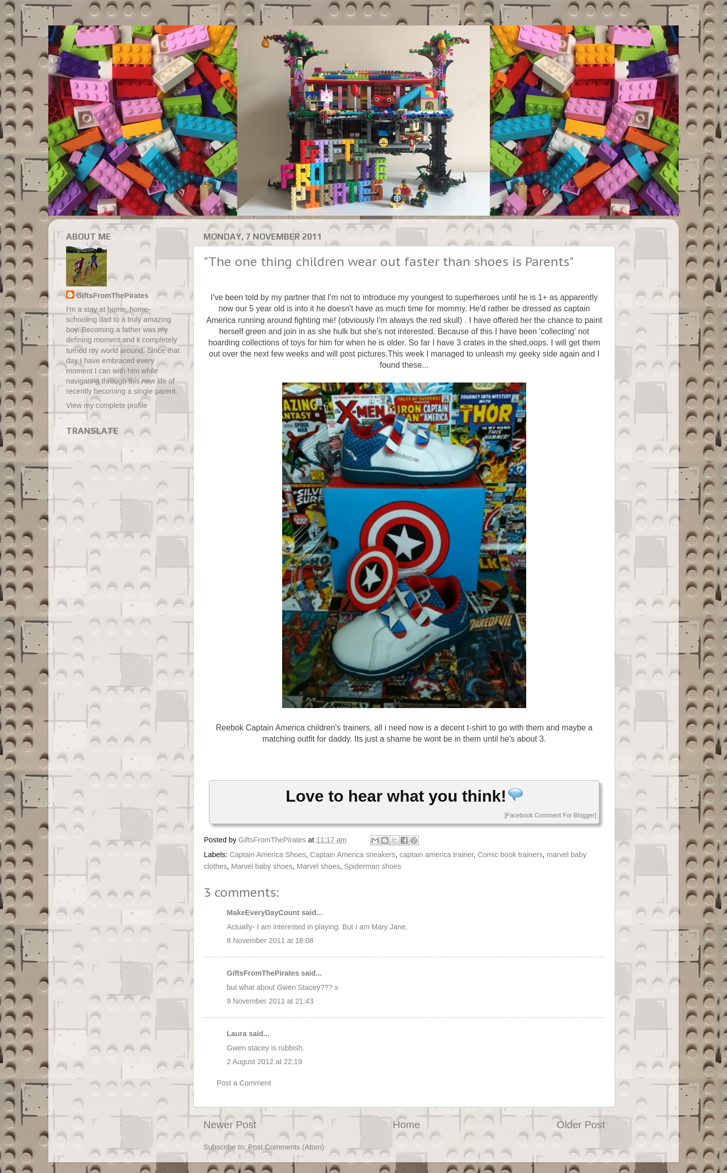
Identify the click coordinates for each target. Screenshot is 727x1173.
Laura (237, 1034)
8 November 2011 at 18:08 (270, 940)
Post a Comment (244, 1083)
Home (406, 1124)
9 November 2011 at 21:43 (270, 1001)
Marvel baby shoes (262, 866)
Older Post (581, 1124)
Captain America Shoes (267, 855)
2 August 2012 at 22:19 (264, 1062)
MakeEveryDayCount (263, 912)
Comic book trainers (509, 855)
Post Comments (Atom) (286, 1147)
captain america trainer (437, 855)
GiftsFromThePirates (263, 973)
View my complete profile (106, 405)
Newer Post (229, 1124)
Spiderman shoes (372, 866)
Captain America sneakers (353, 855)
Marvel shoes (318, 866)
